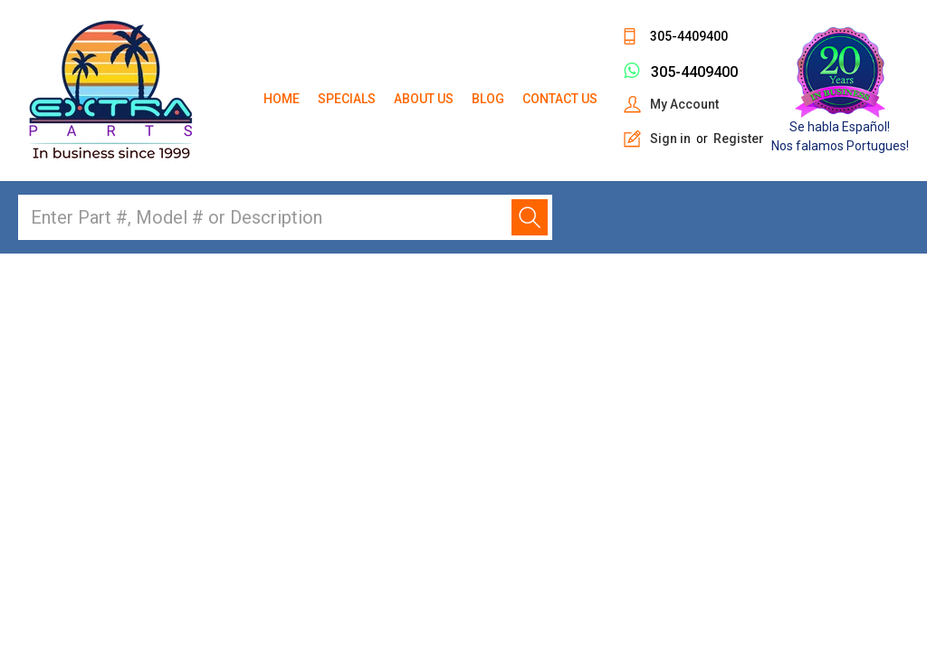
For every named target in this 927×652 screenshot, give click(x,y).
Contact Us (559, 98)
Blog (488, 98)
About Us (424, 98)
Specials (347, 98)
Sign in (670, 138)
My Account (684, 104)
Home (281, 98)
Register (738, 138)
